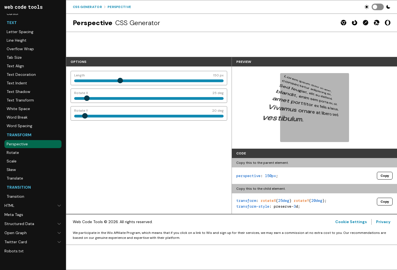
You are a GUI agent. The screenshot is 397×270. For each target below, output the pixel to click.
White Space (18, 108)
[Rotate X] (149, 96)
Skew (11, 169)
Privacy (383, 221)
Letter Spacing (20, 31)
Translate (15, 178)
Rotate (13, 152)
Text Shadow (18, 91)
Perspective (17, 143)
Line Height (16, 40)
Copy (384, 175)
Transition (15, 196)
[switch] (378, 7)
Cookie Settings (351, 221)
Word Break (17, 117)
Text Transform (20, 100)
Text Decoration (21, 74)
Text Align (15, 65)
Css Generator (87, 7)
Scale (12, 161)
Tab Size (14, 57)
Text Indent (17, 83)
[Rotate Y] (149, 113)
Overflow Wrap (20, 48)
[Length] (149, 78)
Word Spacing (19, 125)
